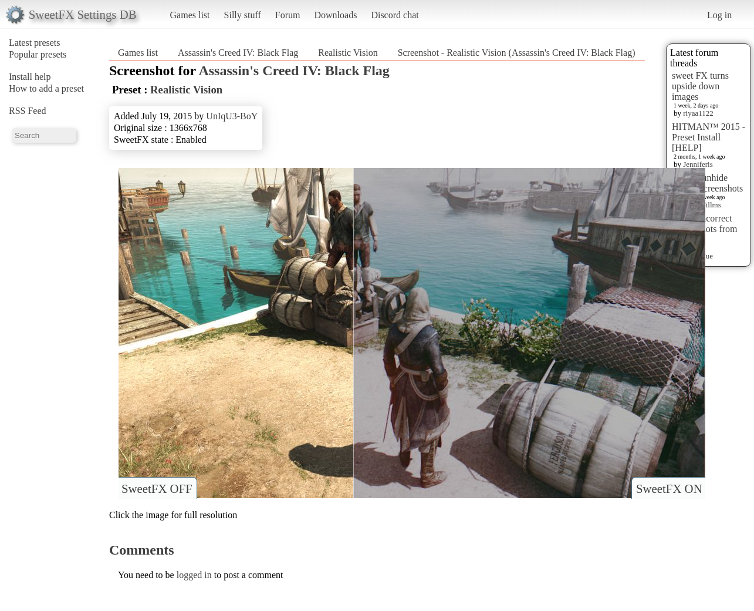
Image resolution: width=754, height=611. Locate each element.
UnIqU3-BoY (232, 116)
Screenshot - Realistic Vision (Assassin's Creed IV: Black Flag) (516, 53)
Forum (287, 15)
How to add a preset (46, 88)
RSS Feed (27, 111)
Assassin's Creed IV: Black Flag (238, 53)
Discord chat (394, 15)
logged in (194, 575)
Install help (30, 77)
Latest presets (34, 43)
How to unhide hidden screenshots (707, 183)
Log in (719, 15)
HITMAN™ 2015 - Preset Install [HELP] (708, 137)
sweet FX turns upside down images (700, 86)
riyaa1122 (698, 113)
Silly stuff (242, 15)
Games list (190, 15)
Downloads (335, 15)
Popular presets (37, 54)
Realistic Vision (347, 53)
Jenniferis (698, 164)
